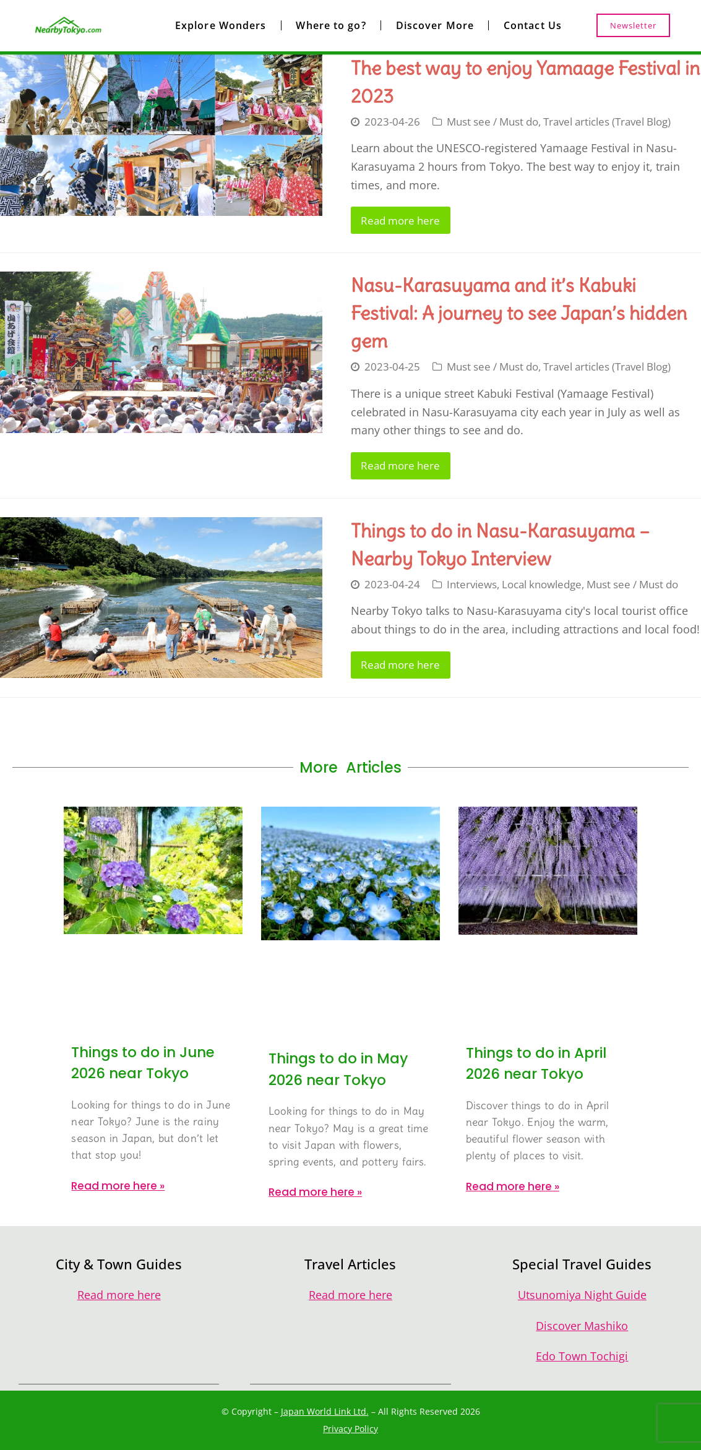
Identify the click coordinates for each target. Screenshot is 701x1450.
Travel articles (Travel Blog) (607, 121)
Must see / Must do (492, 121)
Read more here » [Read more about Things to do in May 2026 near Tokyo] (315, 1192)
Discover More (435, 25)
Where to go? (331, 25)
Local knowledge (542, 584)
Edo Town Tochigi (582, 1356)
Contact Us (533, 25)
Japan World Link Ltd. (325, 1411)
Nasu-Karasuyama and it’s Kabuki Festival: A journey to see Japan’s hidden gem (519, 313)
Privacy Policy (350, 1429)
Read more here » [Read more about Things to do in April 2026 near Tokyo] (512, 1186)
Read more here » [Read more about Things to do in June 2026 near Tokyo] (118, 1185)
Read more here (400, 220)
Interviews (472, 584)
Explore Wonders (221, 25)
